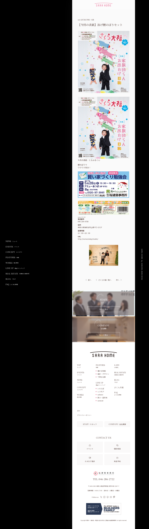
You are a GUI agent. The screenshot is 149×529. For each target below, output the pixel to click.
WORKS (12, 263)
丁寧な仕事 (102, 377)
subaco (100, 394)
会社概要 (117, 424)
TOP (85, 366)
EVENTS (12, 247)
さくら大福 (119, 387)
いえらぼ (101, 388)
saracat (100, 400)
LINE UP (15, 268)
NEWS (11, 241)
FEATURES (12, 257)
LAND (122, 366)
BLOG (11, 279)
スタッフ (90, 424)
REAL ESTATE (17, 274)
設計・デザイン (103, 374)
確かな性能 (102, 371)
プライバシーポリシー (84, 415)
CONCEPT (14, 252)
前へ (89, 280)
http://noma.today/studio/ (88, 239)
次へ (117, 280)
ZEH (78, 411)
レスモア (101, 391)
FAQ (12, 284)
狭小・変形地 (102, 397)
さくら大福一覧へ (103, 280)
